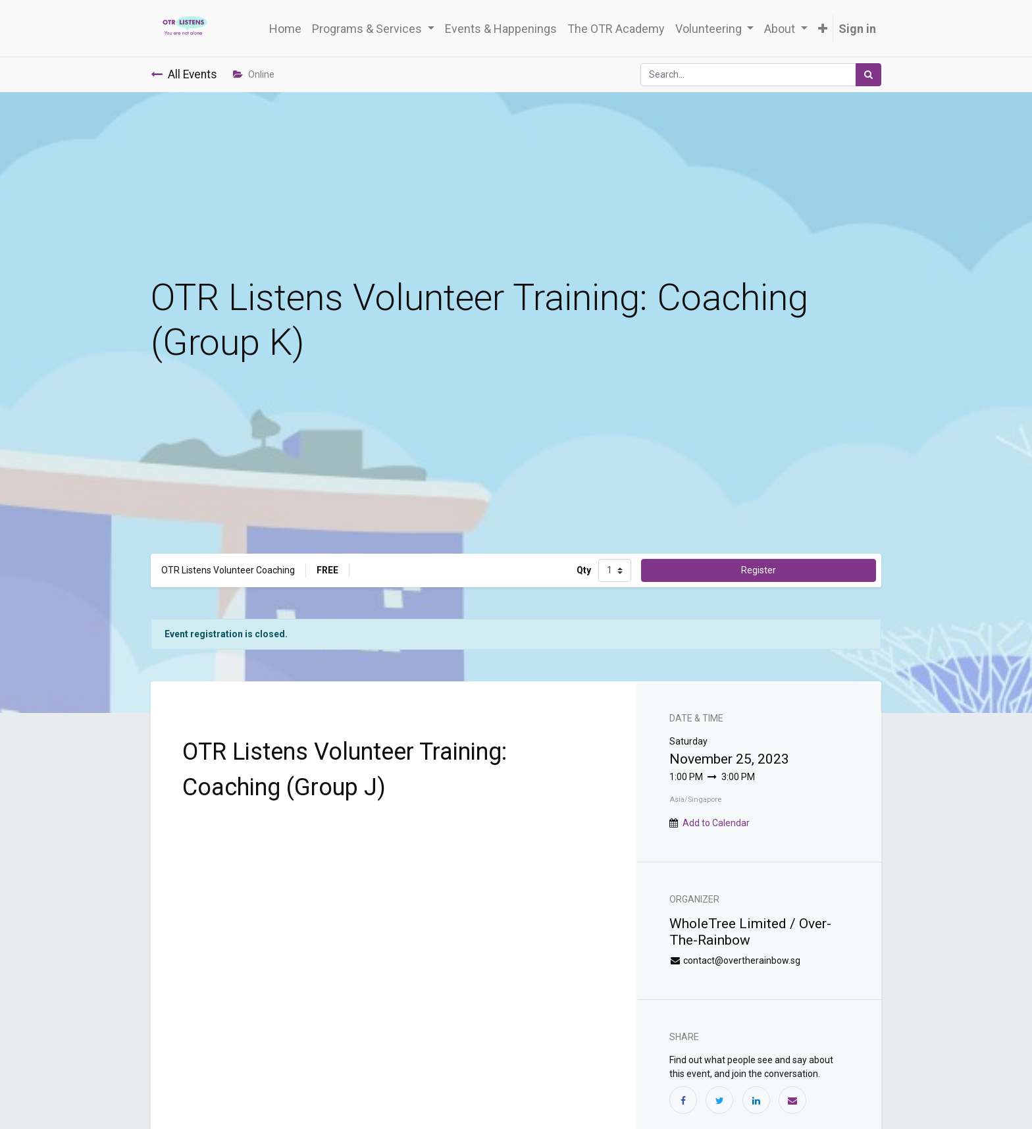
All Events (184, 74)
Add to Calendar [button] (716, 823)
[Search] (868, 74)
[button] (823, 28)
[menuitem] (285, 28)
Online (253, 74)
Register (758, 570)
